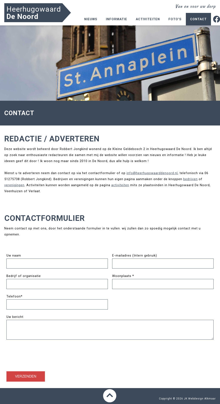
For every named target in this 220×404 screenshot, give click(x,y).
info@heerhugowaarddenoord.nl (152, 173)
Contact (198, 19)
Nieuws (90, 19)
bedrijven (190, 179)
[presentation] (39, 354)
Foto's (175, 19)
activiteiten (120, 185)
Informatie (116, 19)
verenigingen (14, 185)
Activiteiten (148, 19)
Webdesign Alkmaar (202, 398)
